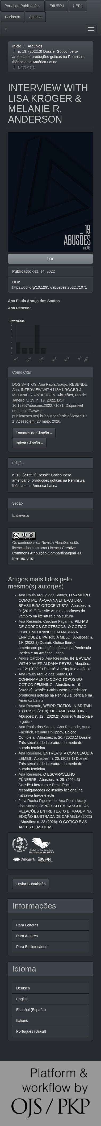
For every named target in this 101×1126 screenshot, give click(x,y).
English (22, 999)
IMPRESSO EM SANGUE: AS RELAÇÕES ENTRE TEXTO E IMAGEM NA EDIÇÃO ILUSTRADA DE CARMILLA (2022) (55, 811)
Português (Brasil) (31, 1031)
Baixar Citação (29, 443)
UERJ (78, 6)
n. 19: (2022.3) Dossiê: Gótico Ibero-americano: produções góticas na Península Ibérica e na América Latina (48, 56)
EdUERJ (56, 6)
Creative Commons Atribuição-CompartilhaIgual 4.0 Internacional (47, 553)
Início (16, 46)
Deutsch (23, 988)
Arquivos (35, 46)
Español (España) (31, 1010)
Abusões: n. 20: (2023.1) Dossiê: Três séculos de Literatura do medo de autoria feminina (55, 742)
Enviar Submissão (31, 884)
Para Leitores (27, 925)
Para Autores (27, 936)
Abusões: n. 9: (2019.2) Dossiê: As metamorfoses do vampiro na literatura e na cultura (55, 610)
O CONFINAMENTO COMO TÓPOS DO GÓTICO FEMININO (50, 679)
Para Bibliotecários (31, 947)
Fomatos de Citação (34, 433)
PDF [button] (50, 259)
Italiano (22, 1020)
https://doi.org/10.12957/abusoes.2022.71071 (49, 287)
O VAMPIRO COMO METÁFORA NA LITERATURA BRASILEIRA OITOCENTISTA (54, 600)
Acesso (35, 17)
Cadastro (12, 17)
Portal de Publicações (22, 6)
